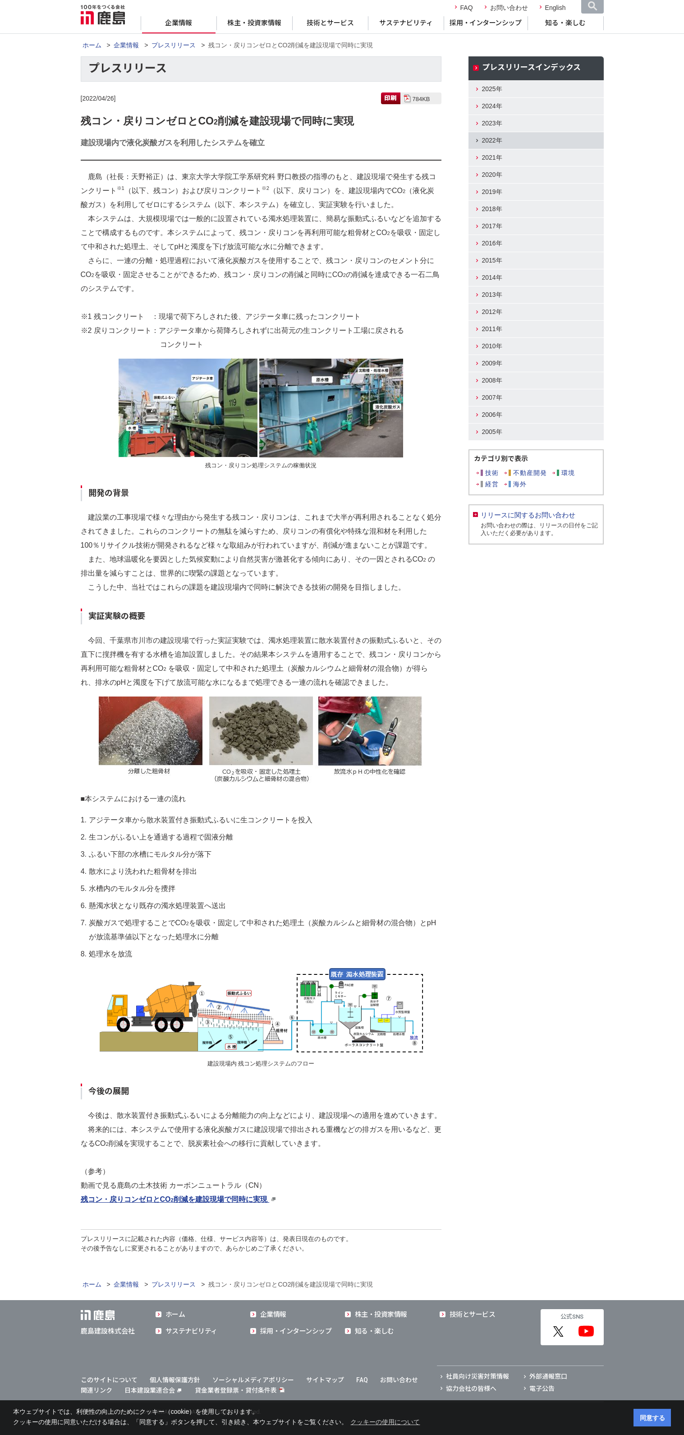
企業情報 (178, 23)
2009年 (492, 363)
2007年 (492, 397)
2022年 (492, 140)
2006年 (492, 414)
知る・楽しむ (565, 23)
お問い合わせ (509, 7)
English (555, 7)
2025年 (492, 88)
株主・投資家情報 (254, 23)
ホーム (92, 45)
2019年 (492, 191)
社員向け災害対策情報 (477, 1376)
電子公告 (542, 1388)
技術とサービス (330, 23)
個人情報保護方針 (175, 1380)
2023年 (492, 123)
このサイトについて (109, 1380)
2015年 (492, 260)
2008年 (492, 380)
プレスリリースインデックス (531, 67)
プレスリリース (173, 45)
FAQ (466, 7)
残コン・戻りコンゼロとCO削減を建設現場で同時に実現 (175, 1199)
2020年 (492, 174)
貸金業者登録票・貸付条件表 (236, 1390)
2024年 (492, 106)
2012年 (492, 311)
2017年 (492, 226)
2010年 (492, 346)
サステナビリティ (406, 23)
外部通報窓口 (548, 1376)
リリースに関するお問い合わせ (528, 515)
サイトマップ (325, 1380)
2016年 (492, 243)
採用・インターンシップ (485, 23)
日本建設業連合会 (152, 1390)
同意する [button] (652, 1417)
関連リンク (96, 1390)
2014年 (492, 277)
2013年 (492, 294)
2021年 (492, 157)
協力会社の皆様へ (471, 1388)
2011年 (492, 328)
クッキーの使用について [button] (385, 1422)
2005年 (492, 431)
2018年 (492, 208)
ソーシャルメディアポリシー (253, 1380)
